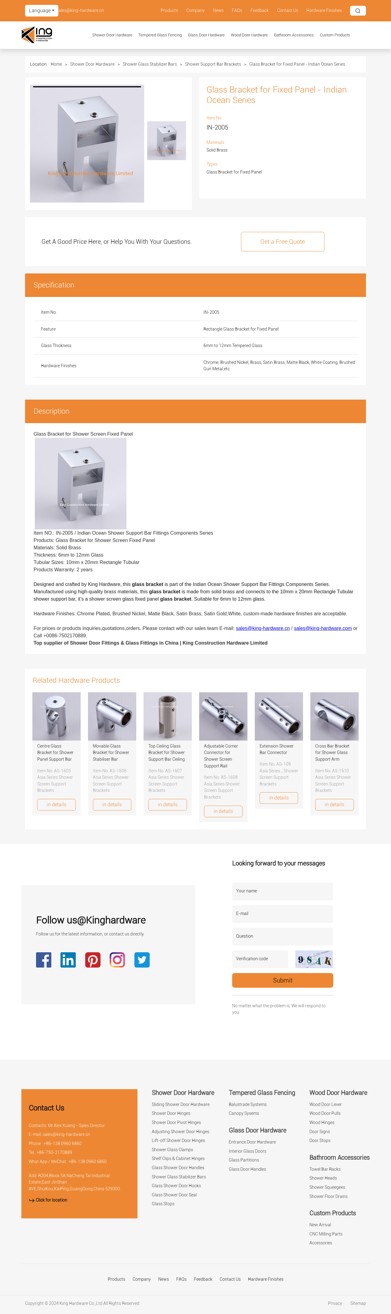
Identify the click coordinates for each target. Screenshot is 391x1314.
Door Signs (319, 1131)
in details (56, 804)
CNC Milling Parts (325, 1234)
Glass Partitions (244, 1160)
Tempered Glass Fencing (160, 35)
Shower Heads (323, 1178)
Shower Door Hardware (112, 35)
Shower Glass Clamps (172, 1149)
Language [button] (40, 10)
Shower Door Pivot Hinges (176, 1122)
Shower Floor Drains (328, 1196)
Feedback (259, 10)
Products (169, 10)
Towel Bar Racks (325, 1169)
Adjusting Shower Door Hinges (180, 1131)
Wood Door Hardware (249, 35)
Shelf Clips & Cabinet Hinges (178, 1158)
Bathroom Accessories (294, 35)
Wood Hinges (321, 1122)
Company (195, 10)
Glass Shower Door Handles (178, 1167)
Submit (282, 980)
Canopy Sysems (244, 1113)
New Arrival (320, 1225)
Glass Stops (163, 1203)
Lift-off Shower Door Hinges (178, 1140)
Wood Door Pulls (325, 1113)
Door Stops (320, 1140)
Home (56, 64)
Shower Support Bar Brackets (213, 64)
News (218, 10)
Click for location (48, 1200)
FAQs (237, 10)
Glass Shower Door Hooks (176, 1185)
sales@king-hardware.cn (80, 10)
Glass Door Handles (247, 1169)
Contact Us (287, 10)
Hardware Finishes (324, 10)
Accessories (320, 1243)
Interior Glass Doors (247, 1151)
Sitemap (358, 1303)
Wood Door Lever (325, 1104)
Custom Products (335, 35)
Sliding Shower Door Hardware (181, 1104)
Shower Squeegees (327, 1187)
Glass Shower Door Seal (174, 1195)
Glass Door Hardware (206, 35)
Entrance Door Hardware (252, 1142)
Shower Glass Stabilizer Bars (150, 64)
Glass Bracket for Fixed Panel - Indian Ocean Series (297, 64)
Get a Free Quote (282, 241)
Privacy (335, 1303)
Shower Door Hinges (171, 1113)
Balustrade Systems (248, 1104)
